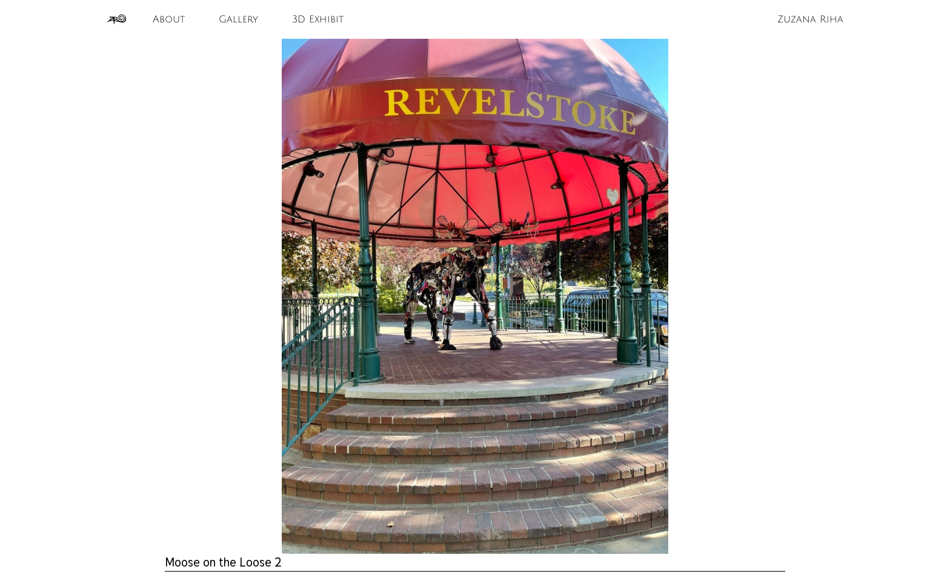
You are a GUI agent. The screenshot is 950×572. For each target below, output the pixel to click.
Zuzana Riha (810, 19)
